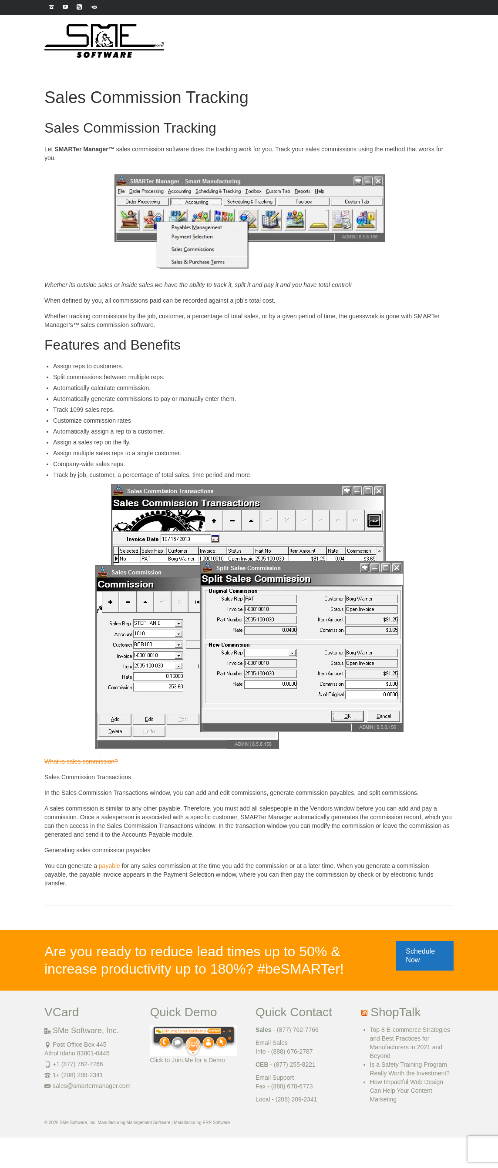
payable (109, 865)
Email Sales (272, 1042)
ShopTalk (395, 1012)
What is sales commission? (81, 761)
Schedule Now (420, 956)
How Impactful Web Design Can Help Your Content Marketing (407, 1090)
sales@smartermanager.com (87, 1085)
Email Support (275, 1077)
